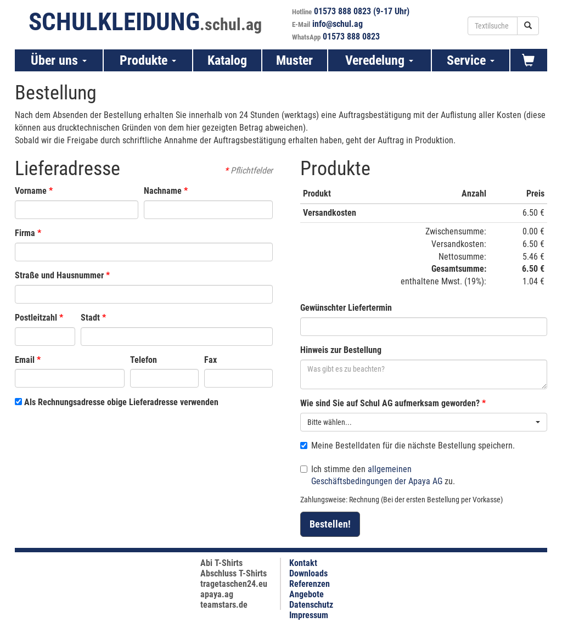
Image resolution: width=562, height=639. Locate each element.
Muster (294, 60)
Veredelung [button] (379, 60)
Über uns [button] (59, 60)
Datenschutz (311, 604)
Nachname (163, 191)
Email (25, 360)
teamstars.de (224, 604)
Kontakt (303, 563)
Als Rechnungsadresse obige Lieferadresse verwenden (116, 402)
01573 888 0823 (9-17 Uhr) (361, 11)
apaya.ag (216, 594)
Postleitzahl (36, 317)
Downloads (308, 573)
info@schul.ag (337, 24)
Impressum (308, 615)
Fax (210, 360)
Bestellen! (330, 524)
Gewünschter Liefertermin (346, 307)
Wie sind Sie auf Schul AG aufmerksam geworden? (390, 403)
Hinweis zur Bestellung (340, 350)
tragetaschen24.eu (233, 584)
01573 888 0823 (351, 36)
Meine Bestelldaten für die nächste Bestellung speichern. (407, 445)
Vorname (31, 191)
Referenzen (309, 584)
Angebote (306, 594)
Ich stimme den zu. (377, 475)
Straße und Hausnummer (59, 275)
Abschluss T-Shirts (233, 573)
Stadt (90, 317)
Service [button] (470, 60)
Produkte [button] (148, 60)
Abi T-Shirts (221, 563)
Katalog (227, 60)
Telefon (143, 360)
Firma (25, 233)
